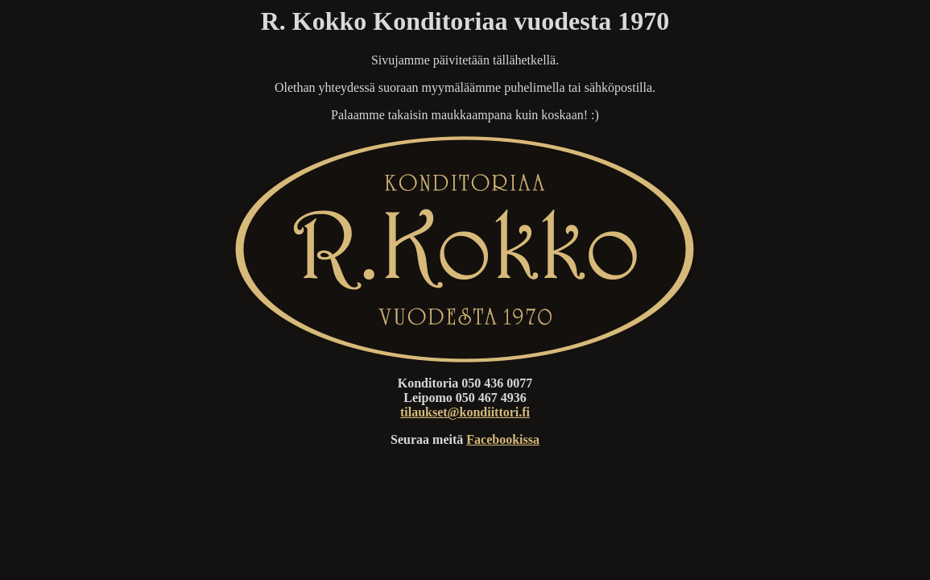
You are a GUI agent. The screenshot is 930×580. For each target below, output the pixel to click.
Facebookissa (502, 439)
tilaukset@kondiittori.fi (465, 412)
